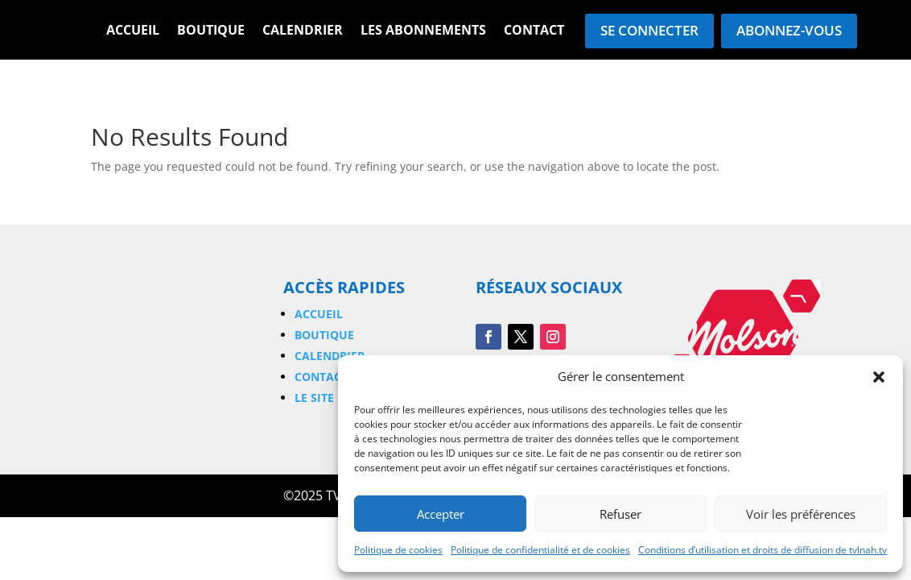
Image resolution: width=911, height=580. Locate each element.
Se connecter (649, 30)
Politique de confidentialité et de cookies (540, 550)
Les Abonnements (423, 31)
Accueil (132, 31)
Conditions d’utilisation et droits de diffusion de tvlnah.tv (762, 550)
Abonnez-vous (789, 30)
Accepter (440, 514)
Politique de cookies (398, 550)
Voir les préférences (800, 514)
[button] (879, 377)
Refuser (620, 514)
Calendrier (302, 31)
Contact (534, 31)
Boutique (211, 31)
